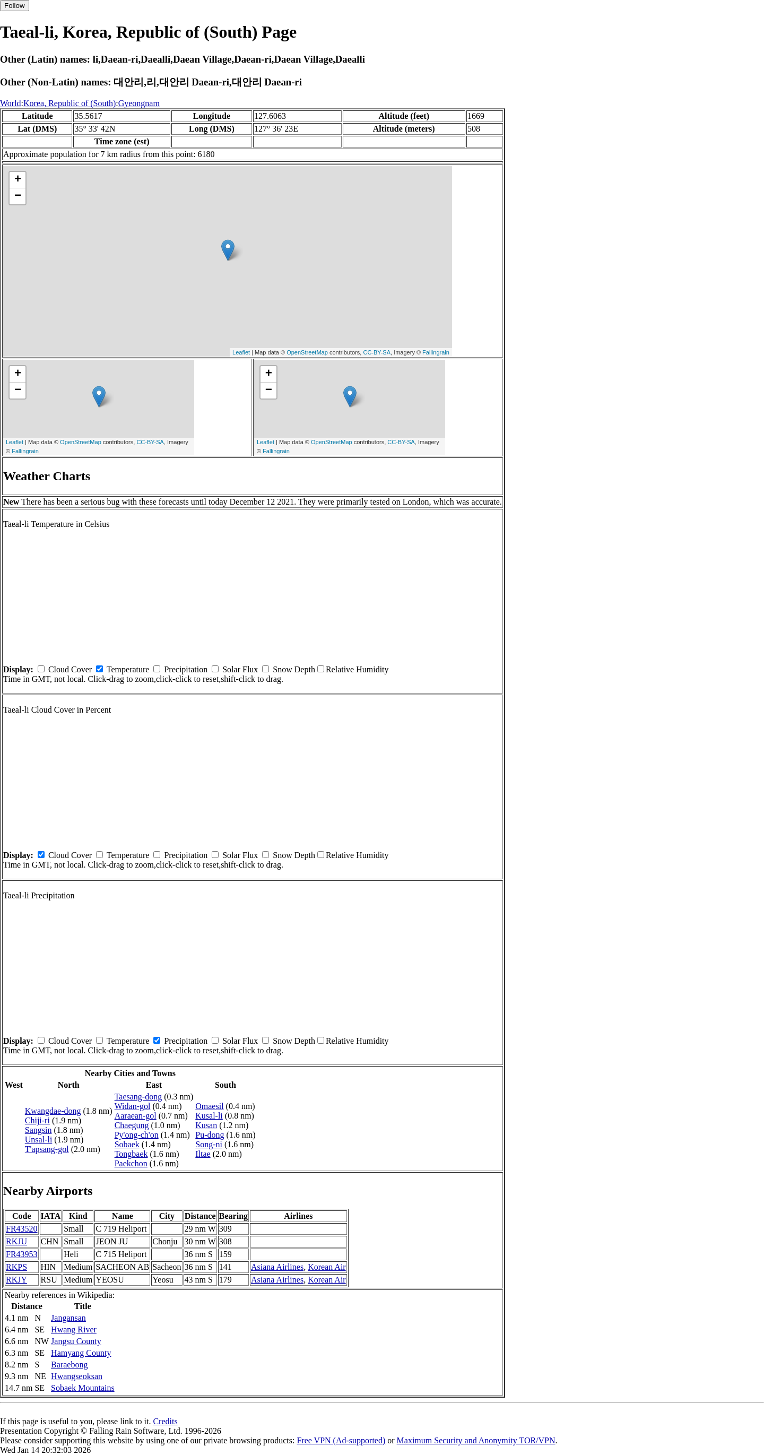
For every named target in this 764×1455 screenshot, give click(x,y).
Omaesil (209, 1106)
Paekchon (131, 1163)
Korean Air (327, 1266)
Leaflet (241, 352)
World (10, 103)
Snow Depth (294, 669)
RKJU (16, 1241)
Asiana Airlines (277, 1266)
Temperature (128, 669)
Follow (14, 6)
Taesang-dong (138, 1096)
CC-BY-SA (376, 352)
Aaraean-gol (136, 1115)
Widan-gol (133, 1106)
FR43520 (22, 1228)
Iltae (202, 1153)
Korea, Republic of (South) (69, 103)
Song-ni (208, 1144)
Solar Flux (240, 669)
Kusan (206, 1125)
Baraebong (69, 1364)
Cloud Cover (70, 669)
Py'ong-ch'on (137, 1134)
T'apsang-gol (47, 1149)
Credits (165, 1421)
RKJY (16, 1279)
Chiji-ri (37, 1120)
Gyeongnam (139, 103)
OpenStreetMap (307, 352)
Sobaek (127, 1144)
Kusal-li (209, 1115)
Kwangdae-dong (53, 1110)
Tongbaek (131, 1153)
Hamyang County (81, 1352)
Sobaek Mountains (83, 1387)
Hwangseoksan (76, 1376)
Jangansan (68, 1317)
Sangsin (38, 1129)
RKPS (16, 1266)
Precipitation (185, 669)
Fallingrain (435, 352)
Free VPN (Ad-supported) (341, 1440)
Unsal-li (39, 1139)
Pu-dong (209, 1134)
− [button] (17, 196)
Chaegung (132, 1125)
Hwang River (74, 1329)
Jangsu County (76, 1341)
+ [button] (17, 180)
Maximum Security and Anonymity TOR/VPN (476, 1440)
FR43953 (22, 1254)
